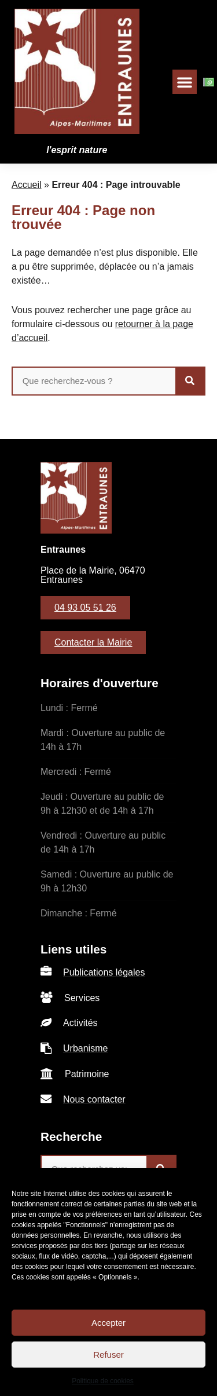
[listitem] (108, 972)
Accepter (108, 1323)
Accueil (27, 185)
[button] (184, 82)
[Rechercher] (189, 381)
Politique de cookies (103, 1381)
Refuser (108, 1354)
